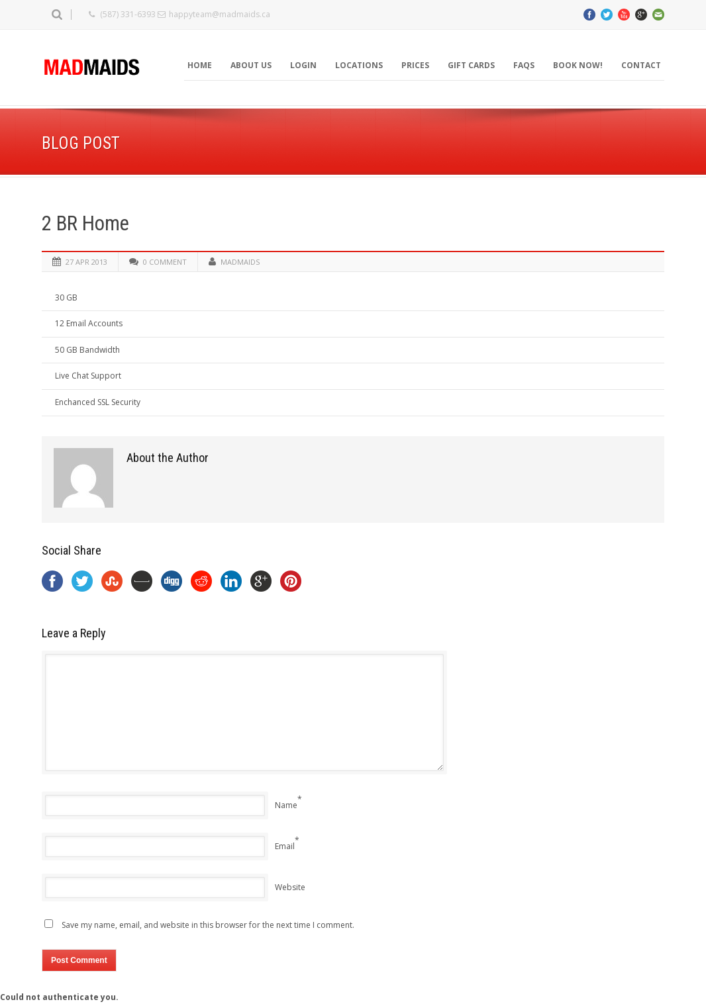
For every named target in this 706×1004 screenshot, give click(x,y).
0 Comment (165, 262)
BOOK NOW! (578, 65)
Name (286, 805)
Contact (641, 65)
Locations (359, 65)
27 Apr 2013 (86, 262)
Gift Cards (471, 65)
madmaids (240, 262)
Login (303, 65)
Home (199, 65)
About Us (251, 65)
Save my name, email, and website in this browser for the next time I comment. (208, 925)
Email (285, 846)
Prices (415, 65)
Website (290, 887)
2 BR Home (85, 223)
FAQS (523, 65)
